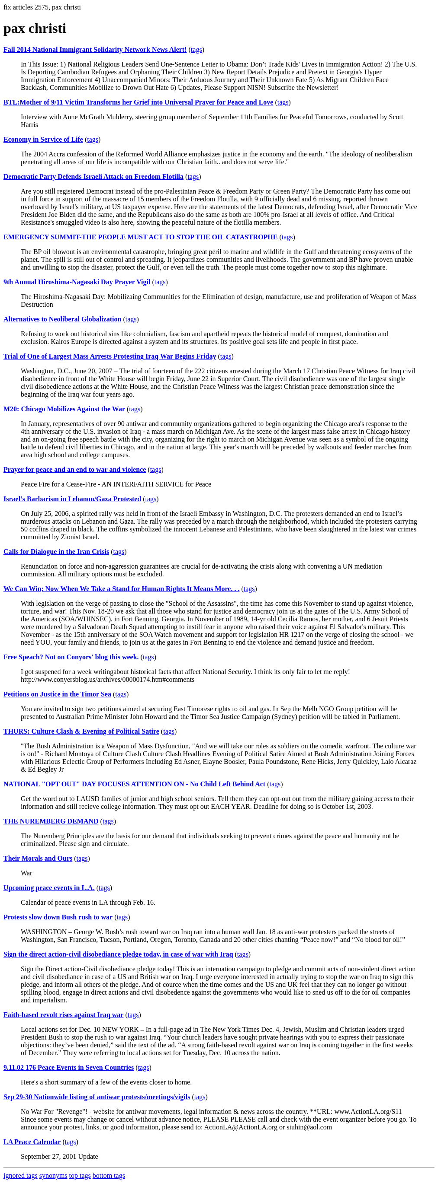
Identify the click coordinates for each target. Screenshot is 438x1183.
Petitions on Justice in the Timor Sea (57, 694)
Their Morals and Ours (37, 858)
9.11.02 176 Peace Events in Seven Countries (68, 1067)
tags (196, 49)
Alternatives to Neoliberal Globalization (62, 319)
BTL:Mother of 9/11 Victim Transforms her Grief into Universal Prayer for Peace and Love (138, 102)
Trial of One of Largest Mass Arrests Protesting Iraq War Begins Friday (109, 356)
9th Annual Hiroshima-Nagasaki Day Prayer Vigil (76, 282)
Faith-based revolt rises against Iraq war (63, 1014)
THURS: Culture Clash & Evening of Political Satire (81, 731)
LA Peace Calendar (32, 1141)
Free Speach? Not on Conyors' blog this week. (71, 657)
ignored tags (20, 1175)
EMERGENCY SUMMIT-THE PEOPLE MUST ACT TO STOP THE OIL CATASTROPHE (140, 237)
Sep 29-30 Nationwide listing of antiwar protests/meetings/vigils (96, 1096)
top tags (80, 1175)
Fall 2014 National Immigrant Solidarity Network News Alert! (95, 49)
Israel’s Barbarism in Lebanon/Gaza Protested (72, 498)
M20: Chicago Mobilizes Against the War (64, 409)
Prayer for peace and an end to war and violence (74, 469)
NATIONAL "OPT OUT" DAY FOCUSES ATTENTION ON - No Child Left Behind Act (134, 784)
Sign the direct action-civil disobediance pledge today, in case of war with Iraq (118, 954)
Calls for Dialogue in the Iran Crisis (56, 551)
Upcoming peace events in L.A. (49, 887)
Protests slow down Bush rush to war (58, 917)
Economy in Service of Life (43, 139)
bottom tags (109, 1175)
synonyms (53, 1175)
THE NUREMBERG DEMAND (51, 821)
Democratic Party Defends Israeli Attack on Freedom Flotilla (93, 176)
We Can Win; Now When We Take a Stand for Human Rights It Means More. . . (121, 588)
